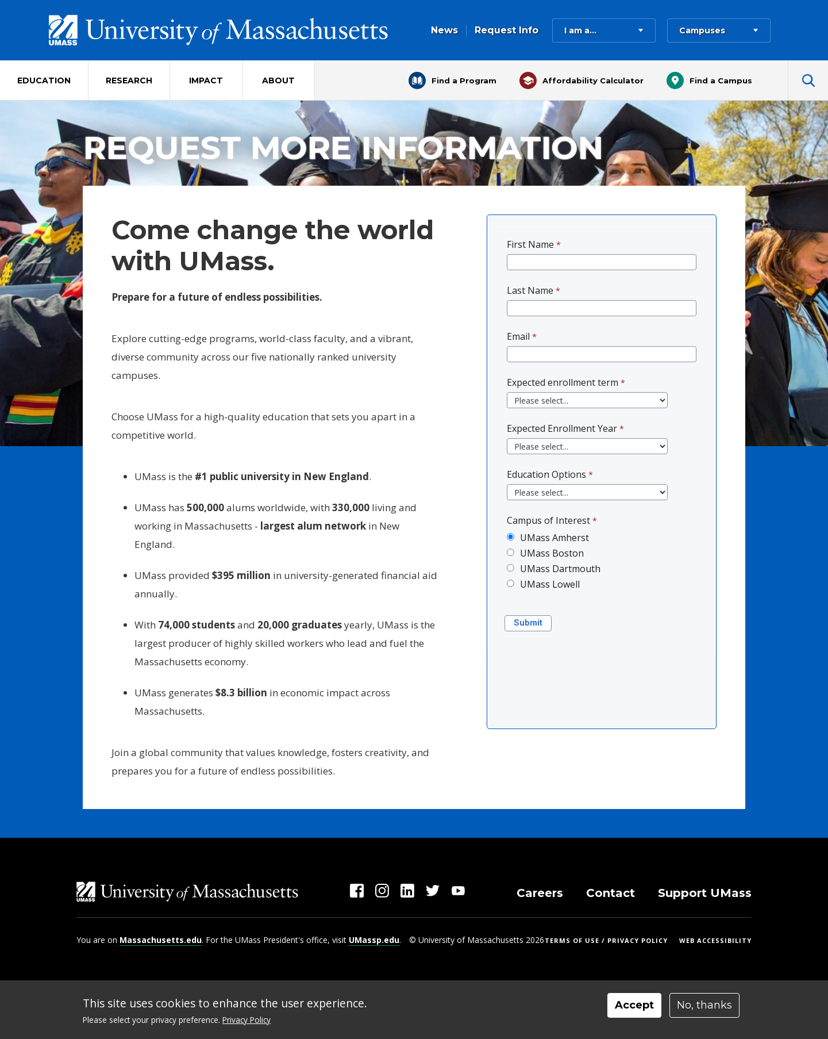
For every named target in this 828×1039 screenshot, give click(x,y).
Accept (634, 1005)
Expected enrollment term (562, 382)
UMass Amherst (554, 537)
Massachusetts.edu (161, 939)
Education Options (546, 474)
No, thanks (704, 1005)
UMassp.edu (374, 939)
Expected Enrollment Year (562, 428)
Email (518, 336)
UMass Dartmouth (560, 568)
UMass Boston (552, 553)
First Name (530, 244)
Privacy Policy (246, 1019)
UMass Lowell (550, 584)
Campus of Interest (548, 520)
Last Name (530, 290)
